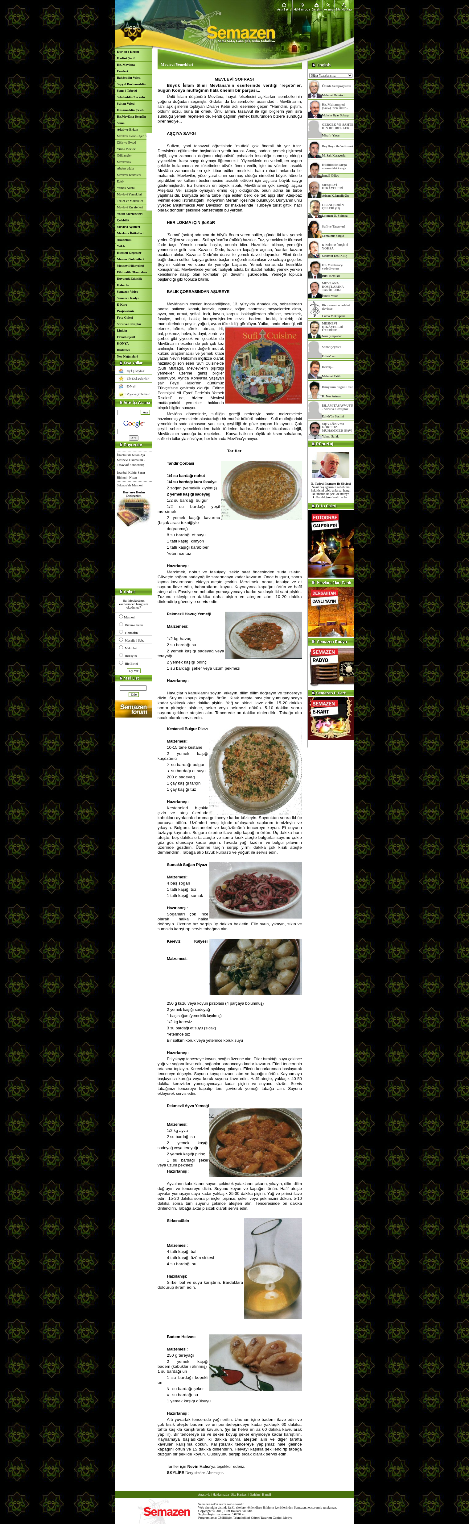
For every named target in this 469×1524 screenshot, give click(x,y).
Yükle (121, 246)
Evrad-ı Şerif (126, 337)
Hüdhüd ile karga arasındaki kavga (334, 166)
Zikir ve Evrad (126, 142)
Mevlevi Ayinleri (128, 226)
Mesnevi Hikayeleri (130, 265)
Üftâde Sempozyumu (336, 86)
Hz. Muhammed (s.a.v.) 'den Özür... (335, 106)
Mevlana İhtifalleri (130, 233)
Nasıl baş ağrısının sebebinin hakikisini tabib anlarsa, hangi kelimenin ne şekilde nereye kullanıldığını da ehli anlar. (331, 490)
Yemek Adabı (126, 188)
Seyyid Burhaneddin (131, 84)
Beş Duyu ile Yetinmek (337, 146)
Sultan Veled (125, 103)
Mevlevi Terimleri (129, 175)
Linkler (122, 330)
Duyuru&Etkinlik (129, 278)
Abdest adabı (125, 168)
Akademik (124, 239)
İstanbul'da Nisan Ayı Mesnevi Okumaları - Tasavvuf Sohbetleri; (131, 465)
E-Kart (122, 304)
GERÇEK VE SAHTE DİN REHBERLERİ (337, 126)
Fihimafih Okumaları (132, 272)
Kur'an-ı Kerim (128, 51)
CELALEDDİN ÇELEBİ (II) (333, 206)
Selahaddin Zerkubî (131, 97)
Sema (121, 123)
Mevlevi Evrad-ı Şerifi (131, 136)
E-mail (266, 1494)
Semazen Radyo (128, 298)
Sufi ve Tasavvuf (333, 226)
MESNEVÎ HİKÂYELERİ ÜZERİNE (332, 327)
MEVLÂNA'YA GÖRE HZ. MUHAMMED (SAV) (337, 427)
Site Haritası (239, 1494)
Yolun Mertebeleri (129, 214)
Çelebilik (123, 220)
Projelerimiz (125, 311)
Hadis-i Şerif (126, 58)
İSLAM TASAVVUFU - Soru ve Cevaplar (337, 407)
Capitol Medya (283, 1517)
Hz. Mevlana (126, 64)
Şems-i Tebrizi (127, 90)
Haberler (123, 285)
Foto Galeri (125, 317)
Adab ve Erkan (127, 129)
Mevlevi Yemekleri (129, 194)
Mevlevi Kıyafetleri (130, 207)
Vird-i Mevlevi (127, 149)
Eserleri (122, 71)
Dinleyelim (133, 495)
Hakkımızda (221, 1494)
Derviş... (328, 367)
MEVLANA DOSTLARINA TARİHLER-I (333, 287)
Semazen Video (127, 291)
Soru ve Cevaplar (129, 324)
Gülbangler (124, 155)
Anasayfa (204, 1494)
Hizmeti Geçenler (129, 252)
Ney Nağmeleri (127, 356)
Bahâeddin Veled (129, 77)
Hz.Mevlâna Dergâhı (131, 116)
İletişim (255, 1494)
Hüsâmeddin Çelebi (131, 110)
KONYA (123, 343)
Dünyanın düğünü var (337, 387)
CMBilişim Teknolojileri (234, 1517)
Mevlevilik (124, 162)
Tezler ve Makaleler (130, 201)
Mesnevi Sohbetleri (130, 259)
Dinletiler (123, 350)
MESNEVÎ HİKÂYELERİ (332, 186)
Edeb (120, 181)
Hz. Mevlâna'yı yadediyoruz (332, 266)
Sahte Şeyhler (331, 347)
